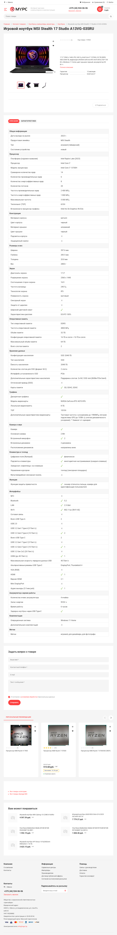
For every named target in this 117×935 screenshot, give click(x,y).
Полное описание (66, 67)
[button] (111, 718)
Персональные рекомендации (18, 718)
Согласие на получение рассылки (54, 873)
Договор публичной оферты (52, 871)
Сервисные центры (49, 862)
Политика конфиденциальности (69, 931)
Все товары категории (18, 786)
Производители (47, 868)
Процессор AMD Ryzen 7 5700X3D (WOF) (96, 751)
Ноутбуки (61, 24)
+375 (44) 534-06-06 (78, 8)
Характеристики (30, 120)
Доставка (83, 865)
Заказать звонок (74, 11)
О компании (8, 862)
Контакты (7, 865)
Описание (15, 120)
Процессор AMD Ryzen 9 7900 (17, 751)
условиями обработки (29, 698)
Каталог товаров (19, 24)
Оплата (82, 868)
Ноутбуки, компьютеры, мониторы (42, 24)
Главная (7, 24)
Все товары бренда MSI (18, 789)
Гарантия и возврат (87, 871)
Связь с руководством (88, 862)
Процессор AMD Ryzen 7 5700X (54, 751)
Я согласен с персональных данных (33, 698)
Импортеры (46, 865)
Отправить (14, 703)
